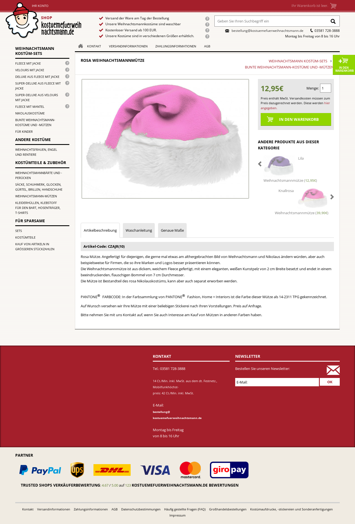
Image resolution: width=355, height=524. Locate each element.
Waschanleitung (139, 230)
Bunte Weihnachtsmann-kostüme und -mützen (35, 122)
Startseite (45, 20)
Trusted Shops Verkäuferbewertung (60, 485)
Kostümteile (25, 237)
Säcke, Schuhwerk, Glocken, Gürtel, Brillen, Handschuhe (38, 186)
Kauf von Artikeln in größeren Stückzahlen (34, 246)
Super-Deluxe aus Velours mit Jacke (36, 97)
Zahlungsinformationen (175, 46)
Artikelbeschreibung (100, 230)
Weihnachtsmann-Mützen (36, 196)
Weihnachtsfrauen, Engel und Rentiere (36, 152)
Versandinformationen (128, 46)
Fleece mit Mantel (29, 106)
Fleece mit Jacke (28, 63)
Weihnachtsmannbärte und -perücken (38, 175)
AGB (207, 46)
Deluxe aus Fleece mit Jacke (37, 77)
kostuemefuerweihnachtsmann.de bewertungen (185, 485)
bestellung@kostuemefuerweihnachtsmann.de (267, 30)
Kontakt (94, 46)
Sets (18, 231)
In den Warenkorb (344, 69)
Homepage (79, 45)
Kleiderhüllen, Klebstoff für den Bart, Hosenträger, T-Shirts (37, 208)
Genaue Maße (172, 230)
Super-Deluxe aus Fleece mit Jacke (38, 85)
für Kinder (24, 131)
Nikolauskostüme (30, 113)
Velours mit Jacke (29, 70)
